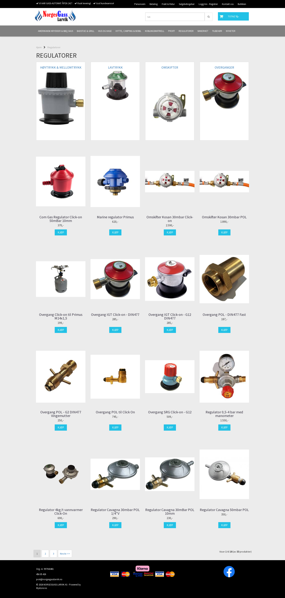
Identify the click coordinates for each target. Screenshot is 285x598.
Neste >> (65, 553)
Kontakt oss (228, 4)
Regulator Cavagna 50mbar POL (224, 510)
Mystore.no (41, 588)
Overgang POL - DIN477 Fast (224, 314)
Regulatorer (54, 47)
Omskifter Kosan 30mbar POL (224, 217)
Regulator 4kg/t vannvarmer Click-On (61, 511)
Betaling (154, 4)
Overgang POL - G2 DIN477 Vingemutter (60, 414)
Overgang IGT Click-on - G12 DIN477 (169, 316)
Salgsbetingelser (186, 4)
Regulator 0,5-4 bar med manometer (224, 414)
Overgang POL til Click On (115, 412)
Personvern (139, 4)
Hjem (39, 47)
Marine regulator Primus (115, 217)
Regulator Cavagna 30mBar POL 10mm (169, 511)
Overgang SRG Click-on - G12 (170, 412)
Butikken (242, 4)
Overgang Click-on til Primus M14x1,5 (60, 316)
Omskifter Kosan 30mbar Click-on (169, 218)
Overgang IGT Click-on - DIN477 (115, 314)
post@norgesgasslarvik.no (49, 579)
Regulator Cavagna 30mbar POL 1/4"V (115, 511)
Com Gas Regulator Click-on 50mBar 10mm (60, 218)
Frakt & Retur (168, 4)
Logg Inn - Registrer (208, 4)
